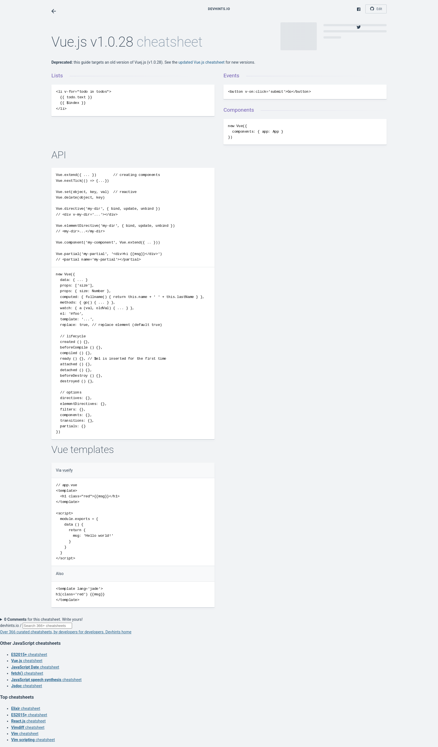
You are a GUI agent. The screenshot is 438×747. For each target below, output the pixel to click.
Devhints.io (219, 9)
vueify (67, 470)
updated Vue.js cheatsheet (201, 62)
